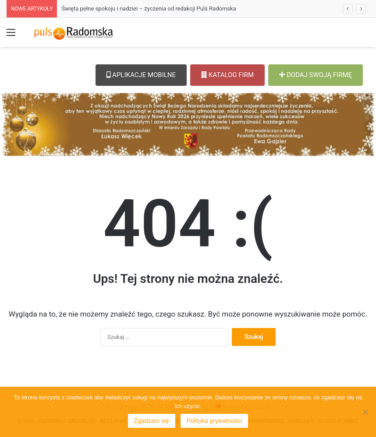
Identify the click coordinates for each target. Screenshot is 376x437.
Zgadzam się (151, 420)
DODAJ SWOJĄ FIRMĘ (315, 75)
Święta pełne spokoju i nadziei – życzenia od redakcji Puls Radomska (148, 8)
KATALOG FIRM (227, 75)
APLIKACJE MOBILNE (141, 75)
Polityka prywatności (214, 420)
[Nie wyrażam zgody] (365, 412)
